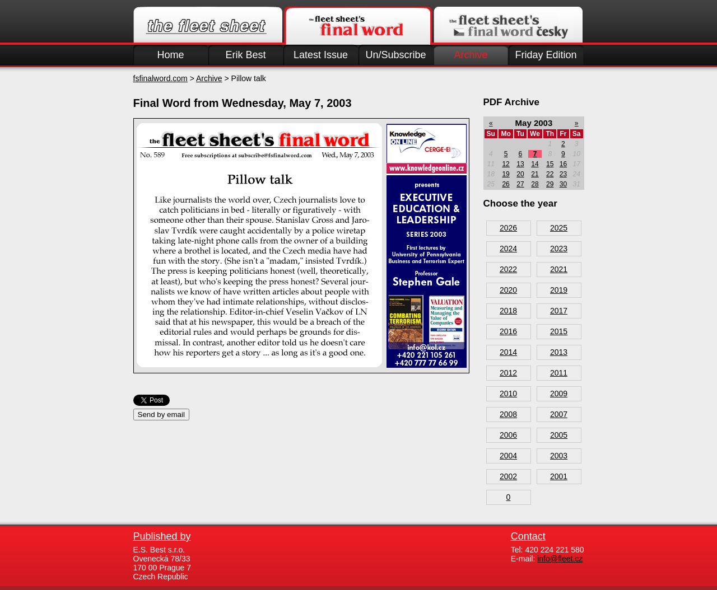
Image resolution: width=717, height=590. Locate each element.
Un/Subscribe (395, 54)
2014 (508, 352)
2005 (558, 434)
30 (563, 184)
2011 (558, 372)
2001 (558, 476)
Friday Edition (545, 54)
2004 (508, 455)
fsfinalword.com (160, 78)
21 (534, 174)
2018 (508, 310)
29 (549, 184)
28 (534, 184)
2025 (558, 227)
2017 (558, 310)
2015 (558, 331)
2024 (508, 248)
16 (563, 164)
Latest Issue (321, 54)
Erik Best (245, 54)
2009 (558, 393)
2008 (508, 414)
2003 (558, 455)
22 (549, 174)
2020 (508, 289)
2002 (508, 476)
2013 (558, 352)
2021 (558, 269)
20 (520, 174)
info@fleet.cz (560, 558)
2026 (508, 227)
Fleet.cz (207, 26)
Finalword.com (357, 26)
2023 (558, 248)
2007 (558, 414)
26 (505, 184)
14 (534, 164)
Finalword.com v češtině (508, 26)
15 (549, 164)
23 (563, 174)
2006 (508, 434)
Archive (470, 54)
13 (520, 164)
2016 (508, 331)
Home (170, 54)
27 (520, 184)
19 (505, 174)
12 (505, 164)
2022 (508, 269)
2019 (558, 289)
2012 (508, 372)
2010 (508, 393)
